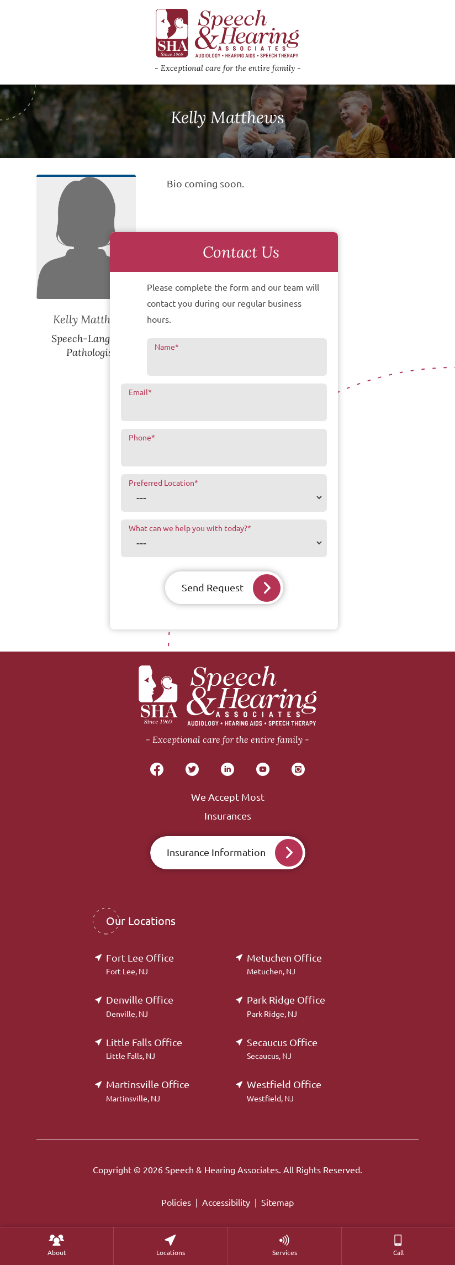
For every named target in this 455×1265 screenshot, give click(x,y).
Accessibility (226, 1203)
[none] (56, 1246)
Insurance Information (216, 852)
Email (140, 392)
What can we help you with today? (190, 528)
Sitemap (277, 1203)
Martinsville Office (147, 1091)
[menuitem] (56, 1246)
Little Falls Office (144, 1049)
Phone (142, 437)
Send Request (213, 587)
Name (167, 347)
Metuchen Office (284, 964)
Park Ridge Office (286, 1006)
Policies (176, 1203)
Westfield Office (284, 1091)
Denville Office (139, 1006)
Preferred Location (163, 483)
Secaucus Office (282, 1049)
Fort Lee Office (140, 964)
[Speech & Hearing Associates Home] (227, 706)
